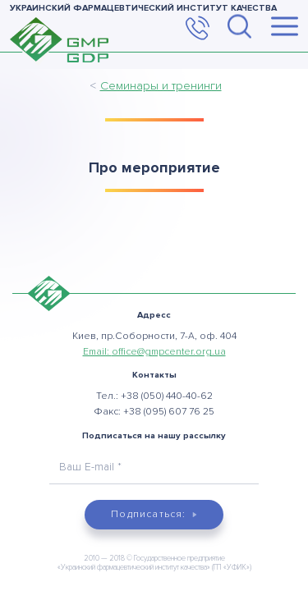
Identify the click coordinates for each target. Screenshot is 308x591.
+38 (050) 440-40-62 (167, 396)
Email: (154, 352)
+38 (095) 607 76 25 (168, 411)
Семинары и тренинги (161, 85)
